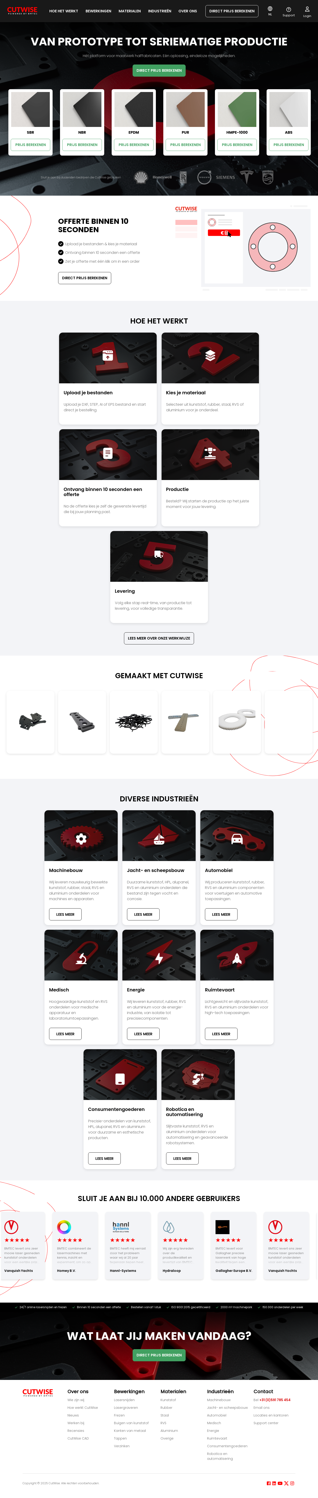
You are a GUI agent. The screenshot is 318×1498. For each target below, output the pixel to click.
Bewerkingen (98, 11)
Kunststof (168, 1400)
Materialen (130, 11)
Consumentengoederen (227, 1446)
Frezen (119, 1415)
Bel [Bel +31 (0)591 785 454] (272, 1400)
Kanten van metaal (130, 1430)
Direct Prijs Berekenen (84, 278)
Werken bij (75, 1423)
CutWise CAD (78, 1438)
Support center (266, 1423)
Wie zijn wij (75, 1400)
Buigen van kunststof (131, 1423)
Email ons (262, 1407)
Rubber (166, 1407)
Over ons (187, 11)
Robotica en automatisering (220, 1456)
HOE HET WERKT (63, 11)
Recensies (75, 1430)
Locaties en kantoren (271, 1415)
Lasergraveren (126, 1407)
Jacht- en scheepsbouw (227, 1407)
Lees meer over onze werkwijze (159, 638)
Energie (213, 1430)
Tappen (120, 1438)
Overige (167, 1438)
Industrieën (159, 11)
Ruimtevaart (217, 1438)
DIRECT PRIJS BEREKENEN (231, 11)
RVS (163, 1423)
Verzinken (122, 1446)
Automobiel (216, 1415)
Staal (165, 1415)
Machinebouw (219, 1400)
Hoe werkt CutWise (82, 1407)
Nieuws (73, 1415)
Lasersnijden (124, 1400)
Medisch (214, 1423)
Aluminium (169, 1430)
